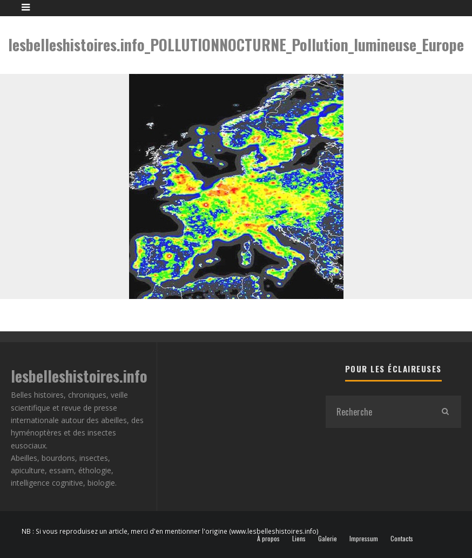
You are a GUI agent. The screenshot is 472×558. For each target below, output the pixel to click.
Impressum (363, 538)
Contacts (401, 538)
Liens (299, 538)
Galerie (327, 538)
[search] (445, 412)
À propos (268, 538)
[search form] (377, 412)
